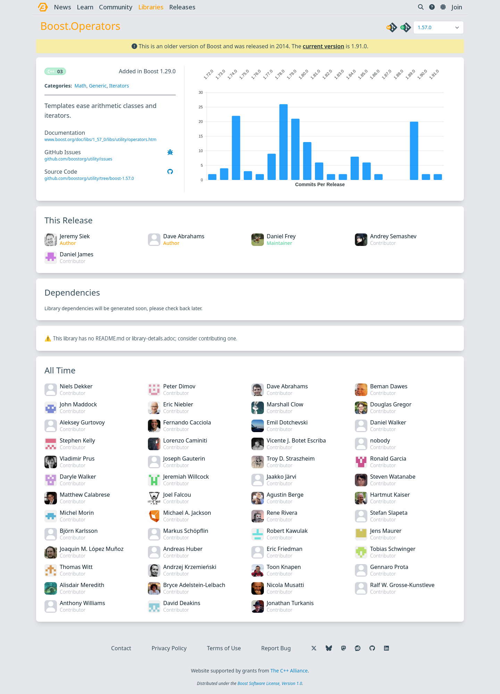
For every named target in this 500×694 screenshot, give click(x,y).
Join (456, 7)
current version (323, 46)
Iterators (119, 85)
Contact (121, 648)
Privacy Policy (168, 648)
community (116, 7)
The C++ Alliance (289, 670)
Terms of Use (224, 648)
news (62, 7)
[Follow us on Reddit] (357, 648)
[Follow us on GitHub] (372, 648)
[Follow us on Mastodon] (343, 648)
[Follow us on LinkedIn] (386, 648)
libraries (151, 7)
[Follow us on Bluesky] (329, 648)
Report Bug (276, 648)
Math (80, 85)
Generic (98, 85)
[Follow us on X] (314, 648)
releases (182, 7)
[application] (320, 126)
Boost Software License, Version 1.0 (270, 683)
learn (85, 7)
